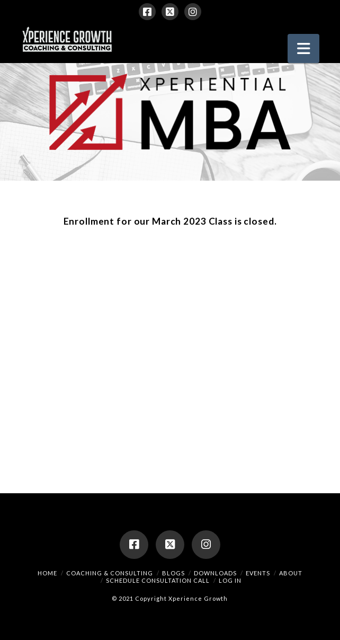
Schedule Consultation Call (158, 580)
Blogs (173, 573)
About (290, 573)
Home (47, 573)
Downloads (215, 573)
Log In (230, 580)
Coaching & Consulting (109, 573)
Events (258, 573)
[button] (303, 48)
